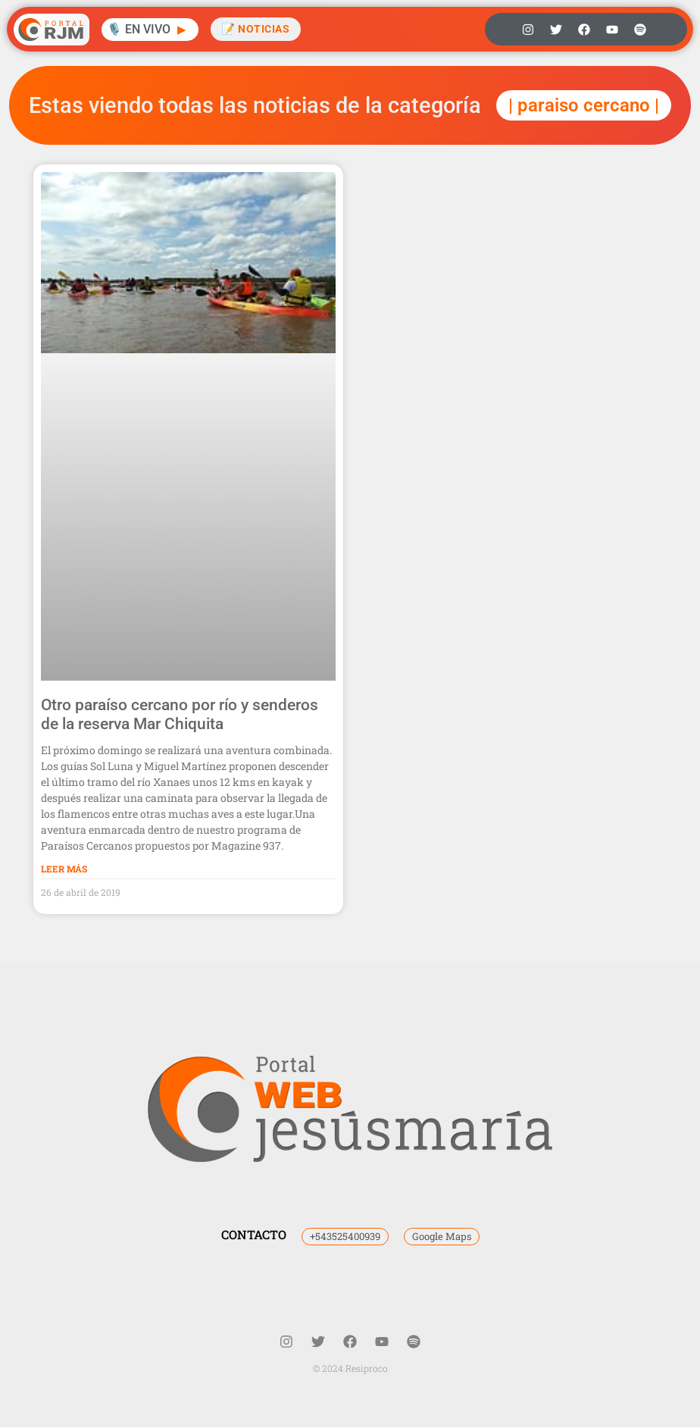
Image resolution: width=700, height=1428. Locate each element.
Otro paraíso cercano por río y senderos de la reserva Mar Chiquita (179, 714)
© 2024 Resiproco (350, 1368)
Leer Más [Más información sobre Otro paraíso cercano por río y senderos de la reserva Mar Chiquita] (64, 869)
